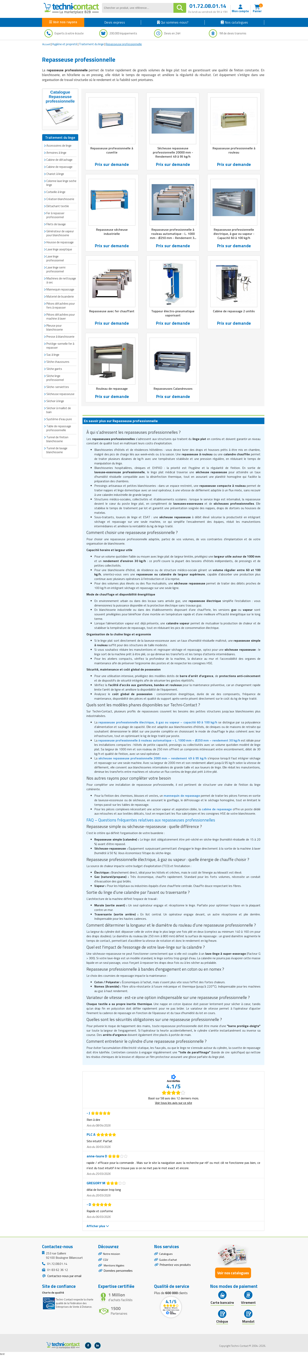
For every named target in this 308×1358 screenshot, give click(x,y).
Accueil (46, 44)
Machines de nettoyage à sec (61, 280)
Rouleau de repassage (112, 390)
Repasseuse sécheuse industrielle (111, 232)
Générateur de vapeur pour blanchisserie (60, 233)
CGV (105, 1263)
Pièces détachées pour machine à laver (60, 316)
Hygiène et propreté (64, 44)
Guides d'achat (168, 1263)
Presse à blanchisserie (60, 336)
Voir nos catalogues (233, 1275)
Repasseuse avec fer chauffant (112, 312)
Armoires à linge (56, 152)
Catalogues (166, 1256)
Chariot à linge (55, 173)
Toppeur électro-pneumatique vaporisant (173, 315)
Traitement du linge (91, 44)
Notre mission (112, 1256)
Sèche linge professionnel (55, 377)
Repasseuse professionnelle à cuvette (112, 150)
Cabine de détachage (59, 159)
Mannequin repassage (60, 289)
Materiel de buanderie (60, 296)
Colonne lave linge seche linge (61, 182)
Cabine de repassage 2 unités (234, 312)
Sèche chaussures (57, 361)
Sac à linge (52, 354)
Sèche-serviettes (57, 386)
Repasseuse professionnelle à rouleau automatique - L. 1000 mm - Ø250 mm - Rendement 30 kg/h (173, 237)
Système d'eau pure (59, 418)
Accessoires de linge (59, 145)
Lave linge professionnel (55, 258)
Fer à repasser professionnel (55, 214)
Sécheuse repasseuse (60, 393)
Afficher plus (98, 1228)
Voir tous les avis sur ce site (173, 1104)
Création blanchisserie (60, 198)
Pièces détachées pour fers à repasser (60, 305)
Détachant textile (57, 205)
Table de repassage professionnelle (58, 428)
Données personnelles (118, 1275)
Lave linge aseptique (59, 249)
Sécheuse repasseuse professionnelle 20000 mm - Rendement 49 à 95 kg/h (173, 153)
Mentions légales (114, 1269)
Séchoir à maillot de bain (58, 409)
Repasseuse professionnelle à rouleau (234, 150)
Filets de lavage (56, 223)
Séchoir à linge (55, 400)
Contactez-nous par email (64, 1278)
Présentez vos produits (175, 1269)
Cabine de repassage (59, 166)
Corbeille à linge (55, 191)
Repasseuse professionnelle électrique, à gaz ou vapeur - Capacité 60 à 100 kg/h (234, 235)
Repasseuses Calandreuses (173, 390)
